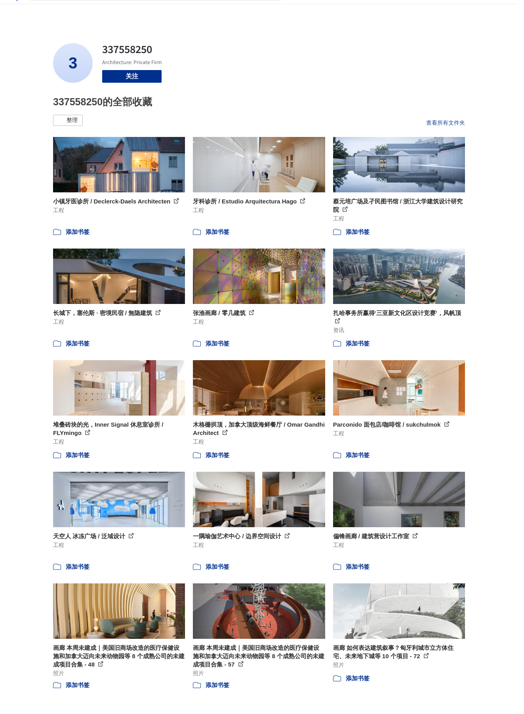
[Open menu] (499, 11)
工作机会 (359, 11)
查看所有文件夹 (445, 122)
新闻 (334, 11)
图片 (315, 11)
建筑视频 (391, 11)
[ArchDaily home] (17, 11)
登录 (437, 11)
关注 (132, 76)
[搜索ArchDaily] (162, 11)
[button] (68, 120)
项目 (296, 11)
